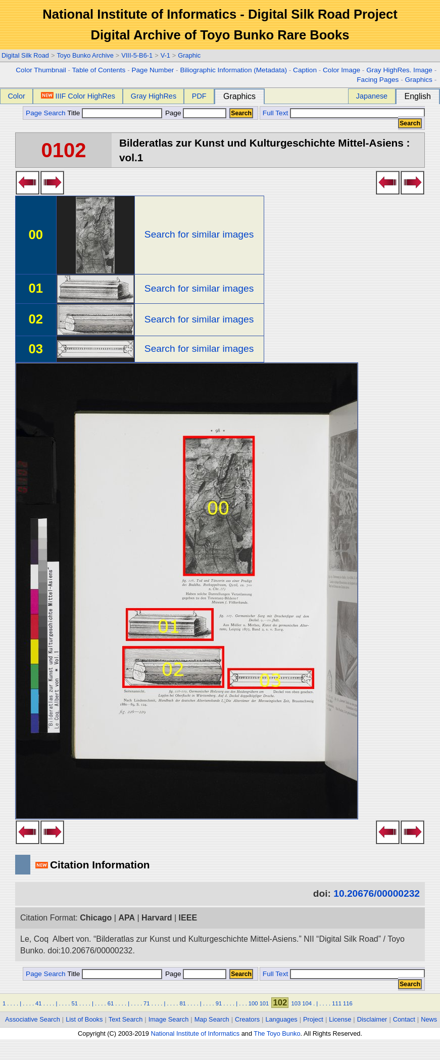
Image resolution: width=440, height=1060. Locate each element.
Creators (247, 1019)
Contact (404, 1019)
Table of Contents (99, 70)
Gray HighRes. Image (399, 70)
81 (182, 1003)
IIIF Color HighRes (78, 96)
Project (313, 1019)
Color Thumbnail (41, 70)
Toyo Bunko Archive (85, 55)
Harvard (156, 917)
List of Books (84, 1019)
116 (348, 1003)
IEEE (188, 917)
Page (194, 113)
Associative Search (32, 1019)
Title (114, 113)
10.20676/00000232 (376, 893)
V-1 (165, 55)
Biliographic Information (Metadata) (233, 70)
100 (253, 1003)
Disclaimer (372, 1019)
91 (219, 1003)
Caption (305, 70)
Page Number (152, 70)
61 (111, 1003)
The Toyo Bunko (277, 1033)
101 (264, 1003)
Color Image (341, 70)
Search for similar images (199, 234)
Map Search (211, 1019)
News (429, 1019)
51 (74, 1003)
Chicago (96, 917)
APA (126, 917)
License (340, 1019)
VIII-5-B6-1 (137, 55)
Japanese (371, 96)
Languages (281, 1019)
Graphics (418, 79)
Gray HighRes (153, 96)
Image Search (169, 1019)
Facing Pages (378, 79)
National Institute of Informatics (195, 1033)
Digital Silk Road (25, 55)
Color (16, 96)
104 (307, 1003)
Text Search (126, 1019)
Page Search (46, 113)
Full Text (275, 113)
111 (336, 1003)
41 (38, 1003)
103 (296, 1003)
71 (146, 1003)
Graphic (189, 55)
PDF (199, 96)
